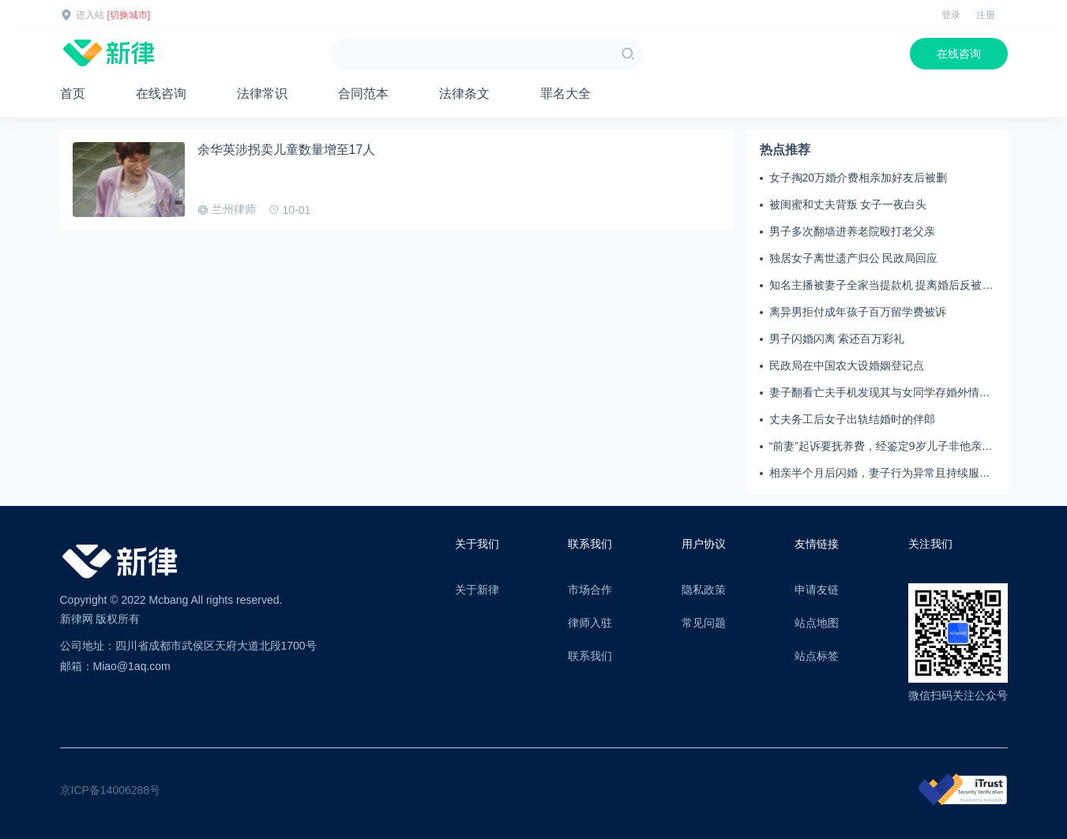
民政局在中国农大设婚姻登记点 (846, 365)
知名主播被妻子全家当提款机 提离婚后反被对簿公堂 (881, 286)
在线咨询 (959, 53)
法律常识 (262, 93)
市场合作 (590, 589)
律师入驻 (590, 622)
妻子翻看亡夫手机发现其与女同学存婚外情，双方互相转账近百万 (879, 393)
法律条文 (464, 93)
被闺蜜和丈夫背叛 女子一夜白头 (848, 204)
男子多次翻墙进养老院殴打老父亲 (852, 231)
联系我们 (590, 656)
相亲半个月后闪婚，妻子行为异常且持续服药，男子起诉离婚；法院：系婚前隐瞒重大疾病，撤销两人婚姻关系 (879, 473)
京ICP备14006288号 (110, 790)
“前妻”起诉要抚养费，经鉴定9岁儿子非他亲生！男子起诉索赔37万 (875, 447)
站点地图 (817, 622)
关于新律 (477, 589)
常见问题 (704, 622)
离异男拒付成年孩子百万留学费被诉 (857, 311)
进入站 (90, 15)
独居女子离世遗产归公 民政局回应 (853, 258)
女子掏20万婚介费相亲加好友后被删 (858, 177)
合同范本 (363, 93)
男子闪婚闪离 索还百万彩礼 (837, 338)
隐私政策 (704, 589)
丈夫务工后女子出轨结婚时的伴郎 (852, 419)
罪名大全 (565, 93)
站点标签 (817, 656)
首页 (72, 93)
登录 (950, 15)
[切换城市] (129, 15)
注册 (985, 15)
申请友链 (817, 589)
